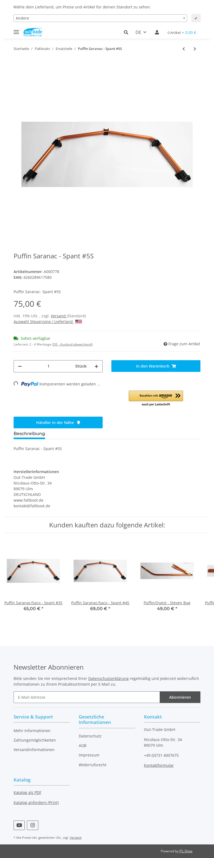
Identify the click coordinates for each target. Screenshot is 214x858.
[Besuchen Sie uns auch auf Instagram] (32, 825)
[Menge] (48, 366)
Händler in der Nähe (58, 422)
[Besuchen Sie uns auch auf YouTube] (19, 825)
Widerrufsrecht (92, 764)
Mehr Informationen (32, 730)
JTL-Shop (185, 851)
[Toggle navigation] (16, 29)
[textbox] (100, 18)
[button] (127, 32)
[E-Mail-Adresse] (87, 697)
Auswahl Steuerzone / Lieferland (48, 321)
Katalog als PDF (27, 792)
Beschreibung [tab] (29, 433)
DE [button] (138, 32)
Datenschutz (90, 736)
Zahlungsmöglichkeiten (35, 740)
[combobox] (100, 18)
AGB (82, 745)
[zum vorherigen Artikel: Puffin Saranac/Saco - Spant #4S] (183, 49)
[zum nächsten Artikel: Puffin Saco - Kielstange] (194, 49)
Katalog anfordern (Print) (36, 802)
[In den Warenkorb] (155, 366)
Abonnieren (180, 697)
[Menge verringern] (20, 366)
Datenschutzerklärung (108, 678)
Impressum (89, 755)
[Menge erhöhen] (96, 366)
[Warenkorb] (181, 32)
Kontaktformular (159, 765)
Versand (59, 315)
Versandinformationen (34, 749)
